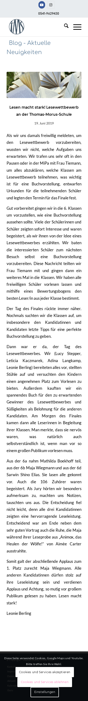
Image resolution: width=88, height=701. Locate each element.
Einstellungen (44, 692)
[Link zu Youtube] (41, 5)
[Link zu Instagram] (51, 5)
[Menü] (75, 26)
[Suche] (64, 26)
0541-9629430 (48, 13)
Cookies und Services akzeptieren (44, 672)
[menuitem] (64, 26)
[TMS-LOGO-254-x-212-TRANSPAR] (36, 26)
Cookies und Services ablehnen (45, 682)
